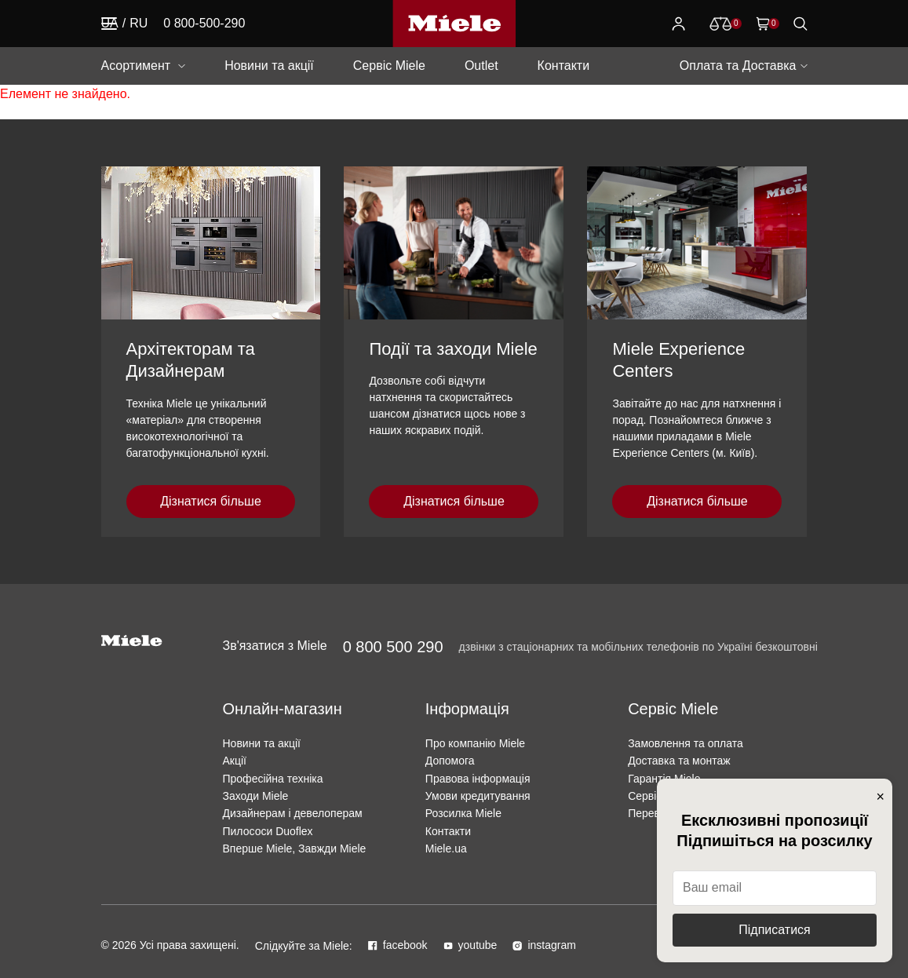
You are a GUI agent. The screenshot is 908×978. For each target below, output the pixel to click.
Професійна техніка (272, 778)
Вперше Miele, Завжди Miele (294, 848)
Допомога (450, 760)
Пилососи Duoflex (267, 831)
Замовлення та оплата (685, 743)
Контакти (564, 65)
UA (110, 23)
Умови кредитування (478, 796)
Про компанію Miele (475, 743)
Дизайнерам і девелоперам (292, 813)
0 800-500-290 (204, 23)
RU (138, 23)
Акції (234, 760)
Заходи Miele (255, 796)
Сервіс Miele (389, 65)
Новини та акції (269, 65)
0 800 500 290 (393, 646)
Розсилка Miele (463, 813)
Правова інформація (478, 778)
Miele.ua (446, 848)
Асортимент (136, 65)
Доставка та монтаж (679, 760)
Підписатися (774, 929)
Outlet (481, 65)
